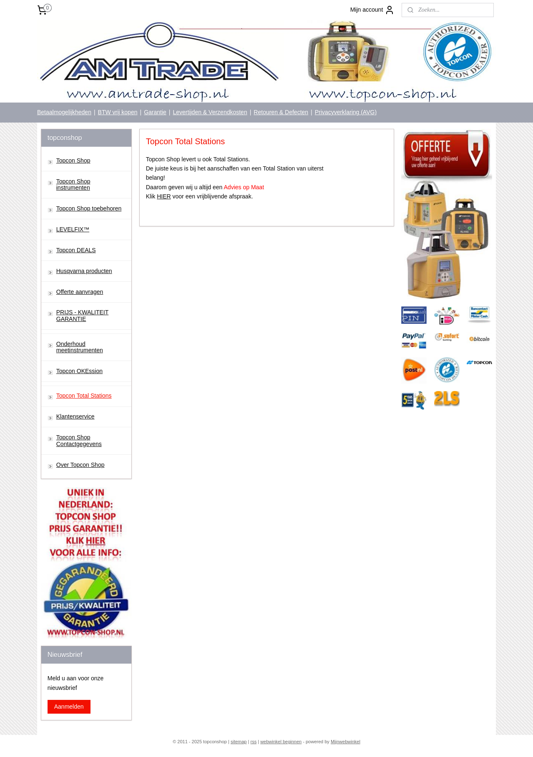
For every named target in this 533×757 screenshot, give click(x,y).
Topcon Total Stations (84, 395)
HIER (164, 196)
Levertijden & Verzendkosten (210, 112)
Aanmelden (69, 706)
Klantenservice (75, 416)
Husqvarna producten (84, 271)
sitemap (239, 741)
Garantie (155, 112)
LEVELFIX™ (72, 229)
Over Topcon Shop (80, 464)
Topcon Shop (73, 160)
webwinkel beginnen (281, 741)
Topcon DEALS (76, 250)
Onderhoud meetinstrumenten (79, 347)
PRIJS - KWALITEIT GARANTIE (82, 315)
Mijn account (372, 10)
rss (253, 741)
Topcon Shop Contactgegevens (79, 440)
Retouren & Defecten (281, 112)
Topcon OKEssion (79, 371)
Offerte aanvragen (79, 291)
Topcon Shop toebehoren (88, 208)
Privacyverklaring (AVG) (346, 112)
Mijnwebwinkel (345, 741)
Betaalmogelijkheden (64, 112)
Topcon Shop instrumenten (73, 184)
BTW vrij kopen (118, 112)
